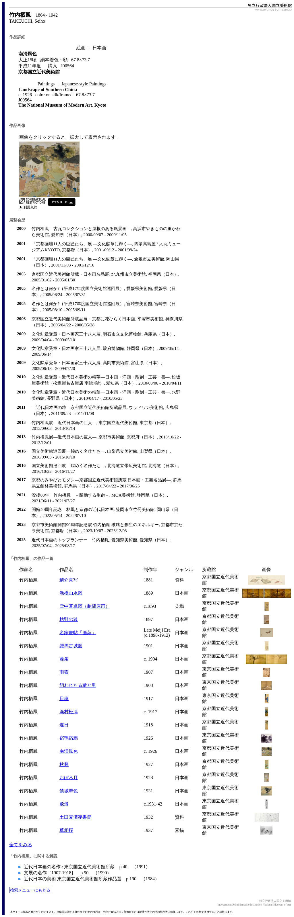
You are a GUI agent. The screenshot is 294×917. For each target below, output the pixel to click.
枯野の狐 (68, 619)
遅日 (64, 724)
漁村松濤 (68, 711)
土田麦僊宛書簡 (75, 817)
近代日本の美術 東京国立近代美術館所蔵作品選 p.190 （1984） (91, 878)
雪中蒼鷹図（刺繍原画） (84, 606)
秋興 (64, 764)
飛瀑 (64, 804)
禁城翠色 (68, 790)
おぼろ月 (68, 777)
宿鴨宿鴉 (68, 738)
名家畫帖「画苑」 (77, 632)
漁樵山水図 (70, 593)
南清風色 (68, 751)
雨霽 (64, 672)
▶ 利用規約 (28, 207)
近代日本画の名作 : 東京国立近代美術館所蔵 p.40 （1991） (86, 866)
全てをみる (20, 844)
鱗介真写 (68, 579)
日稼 (64, 698)
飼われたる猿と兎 (77, 685)
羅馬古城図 (70, 645)
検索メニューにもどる (30, 890)
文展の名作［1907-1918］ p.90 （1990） (67, 872)
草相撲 (66, 830)
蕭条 (64, 659)
